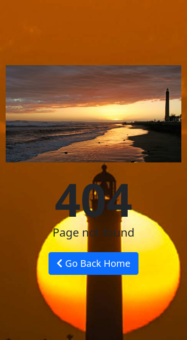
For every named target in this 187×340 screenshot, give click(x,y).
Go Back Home (93, 263)
